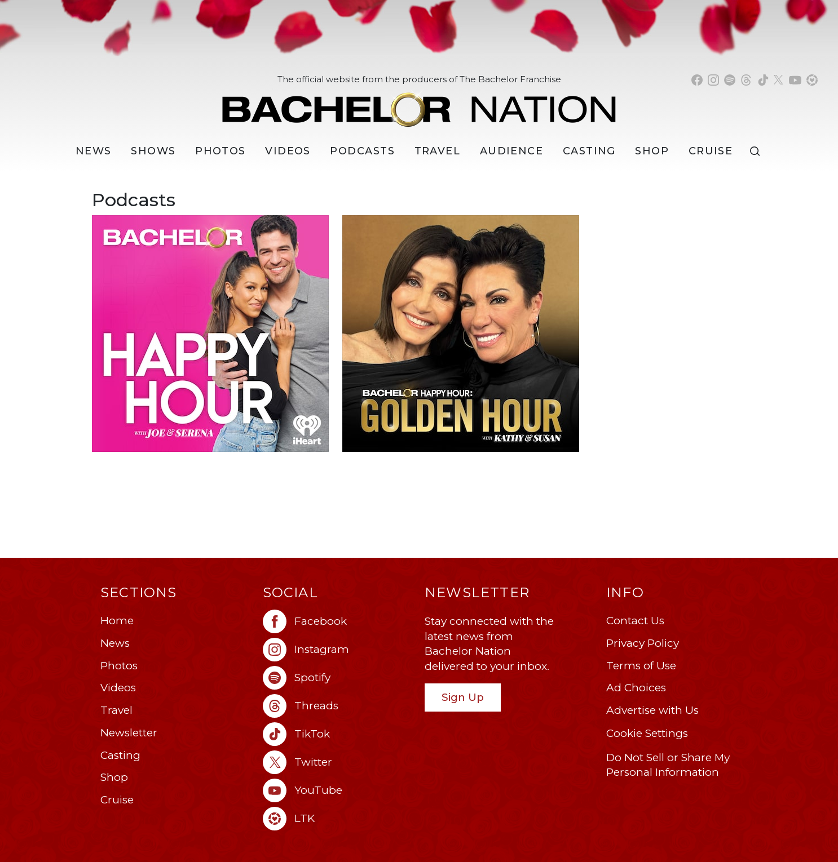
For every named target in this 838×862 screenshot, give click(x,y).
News (115, 643)
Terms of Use (641, 665)
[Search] (757, 151)
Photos (220, 151)
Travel (437, 151)
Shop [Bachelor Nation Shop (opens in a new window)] (652, 151)
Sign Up (463, 697)
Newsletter (128, 732)
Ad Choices (636, 687)
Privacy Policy (642, 643)
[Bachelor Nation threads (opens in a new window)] (746, 80)
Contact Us (635, 620)
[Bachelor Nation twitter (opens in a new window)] (779, 80)
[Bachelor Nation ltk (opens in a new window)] (338, 818)
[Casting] (589, 151)
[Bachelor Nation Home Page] (419, 103)
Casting (120, 755)
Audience (512, 151)
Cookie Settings (647, 733)
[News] (94, 151)
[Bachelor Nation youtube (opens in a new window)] (795, 80)
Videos (288, 151)
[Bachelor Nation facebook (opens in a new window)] (697, 80)
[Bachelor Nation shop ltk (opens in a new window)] (812, 80)
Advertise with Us (652, 710)
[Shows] (153, 151)
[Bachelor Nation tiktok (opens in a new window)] (763, 80)
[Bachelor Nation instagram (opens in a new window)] (713, 80)
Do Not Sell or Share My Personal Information (668, 765)
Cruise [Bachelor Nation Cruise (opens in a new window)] (711, 151)
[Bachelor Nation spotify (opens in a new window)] (729, 80)
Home (117, 620)
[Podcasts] (362, 151)
